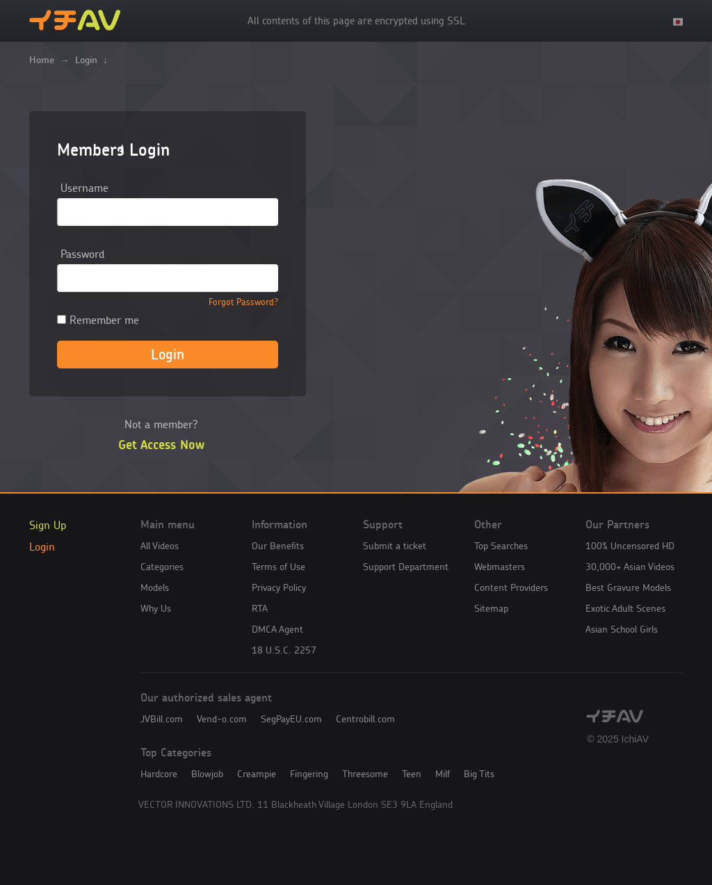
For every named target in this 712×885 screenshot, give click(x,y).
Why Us (155, 608)
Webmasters (499, 566)
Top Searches (501, 545)
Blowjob (207, 774)
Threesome (365, 774)
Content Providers (511, 587)
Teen (411, 774)
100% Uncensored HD (629, 545)
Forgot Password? (243, 302)
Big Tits (479, 774)
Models (154, 587)
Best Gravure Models (628, 587)
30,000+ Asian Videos (629, 566)
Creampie (256, 774)
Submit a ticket (394, 545)
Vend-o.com (222, 719)
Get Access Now (161, 445)
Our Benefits (278, 545)
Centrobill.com (365, 719)
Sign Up (47, 525)
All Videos (159, 545)
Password (82, 254)
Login (42, 546)
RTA (260, 608)
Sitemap (491, 608)
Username (84, 188)
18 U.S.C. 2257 (284, 650)
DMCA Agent (277, 629)
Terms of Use (278, 566)
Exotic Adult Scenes (625, 608)
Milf (442, 774)
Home (41, 60)
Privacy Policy (279, 587)
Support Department (405, 566)
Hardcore (158, 774)
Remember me (98, 320)
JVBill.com (161, 719)
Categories (162, 566)
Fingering (309, 774)
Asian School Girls (621, 629)
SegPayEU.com (291, 719)
